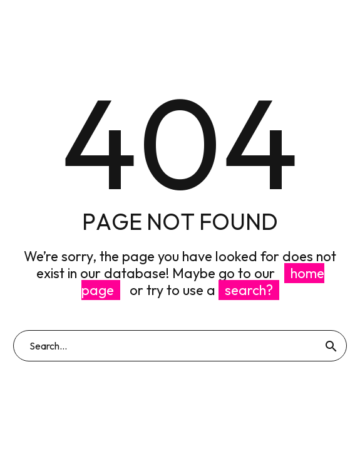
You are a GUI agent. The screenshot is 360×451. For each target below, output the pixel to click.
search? (249, 290)
